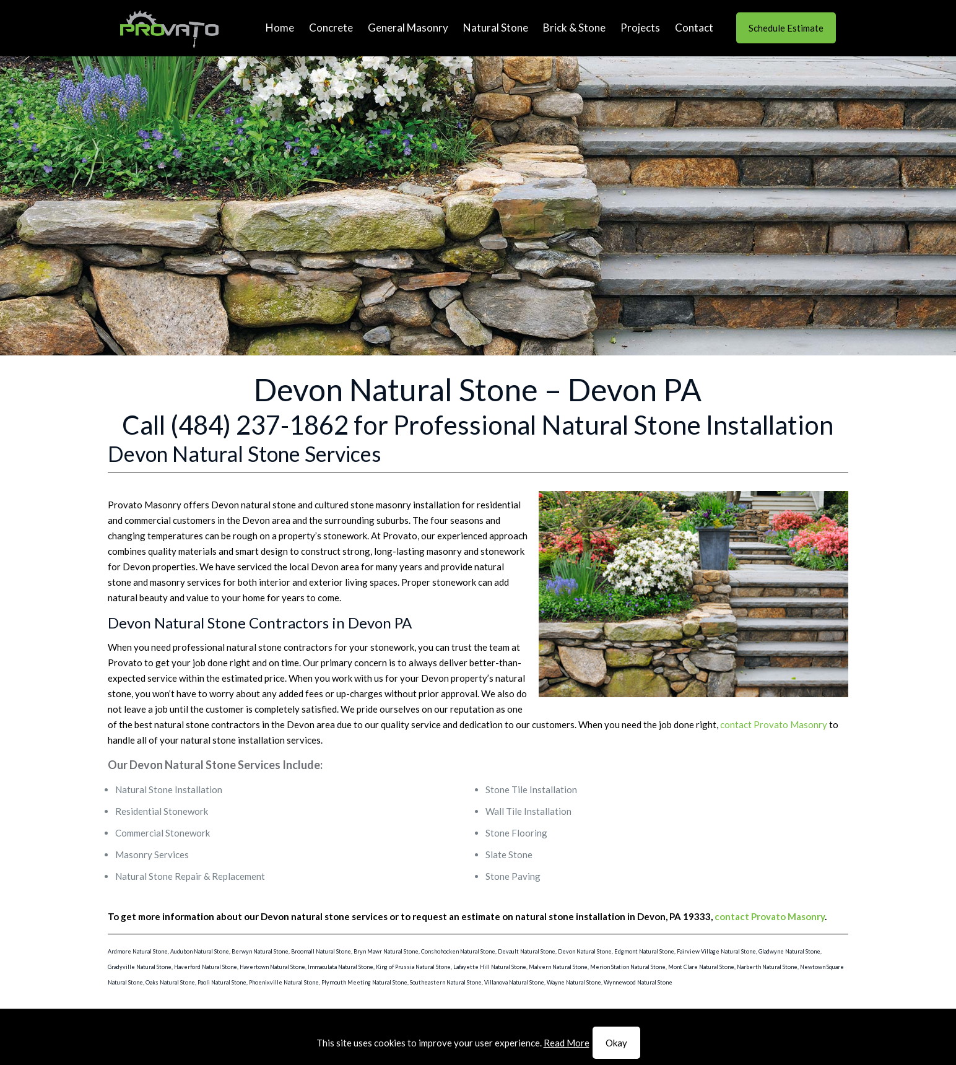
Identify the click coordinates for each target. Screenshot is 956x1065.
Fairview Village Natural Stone (716, 951)
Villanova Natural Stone (514, 982)
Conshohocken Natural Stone (458, 951)
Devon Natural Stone (585, 951)
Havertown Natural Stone (272, 966)
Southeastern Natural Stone (446, 982)
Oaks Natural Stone (170, 982)
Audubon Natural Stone (199, 951)
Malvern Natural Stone (558, 966)
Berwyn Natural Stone (260, 951)
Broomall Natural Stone (321, 951)
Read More (566, 1042)
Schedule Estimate (786, 27)
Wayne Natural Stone (574, 982)
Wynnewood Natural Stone (638, 982)
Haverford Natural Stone (205, 966)
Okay (616, 1042)
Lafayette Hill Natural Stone (489, 966)
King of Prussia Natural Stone (413, 966)
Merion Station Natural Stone (628, 966)
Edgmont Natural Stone (644, 951)
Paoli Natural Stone (222, 982)
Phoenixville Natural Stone (284, 982)
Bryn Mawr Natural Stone (386, 951)
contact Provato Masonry (773, 724)
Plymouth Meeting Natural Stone (364, 982)
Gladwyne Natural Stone (789, 951)
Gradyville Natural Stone (140, 966)
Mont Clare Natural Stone (701, 966)
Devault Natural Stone (526, 951)
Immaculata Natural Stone (340, 966)
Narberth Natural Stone (767, 966)
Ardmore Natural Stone (138, 951)
